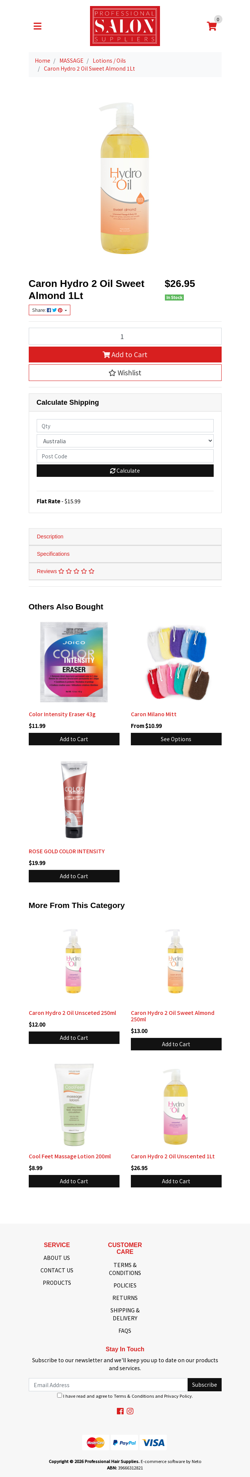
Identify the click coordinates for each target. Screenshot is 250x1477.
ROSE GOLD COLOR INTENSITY (67, 851)
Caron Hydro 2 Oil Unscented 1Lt (173, 1156)
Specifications (53, 554)
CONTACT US (56, 1270)
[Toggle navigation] (37, 26)
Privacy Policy (178, 1396)
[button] (125, 372)
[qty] (125, 425)
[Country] (125, 440)
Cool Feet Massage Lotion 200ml (70, 1156)
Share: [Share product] (48, 310)
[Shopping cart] (212, 26)
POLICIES (125, 1285)
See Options (176, 739)
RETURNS (125, 1297)
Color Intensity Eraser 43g (62, 714)
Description (50, 536)
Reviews (66, 571)
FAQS (124, 1330)
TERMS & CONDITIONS (125, 1269)
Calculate (125, 470)
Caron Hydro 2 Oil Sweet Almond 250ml (172, 1016)
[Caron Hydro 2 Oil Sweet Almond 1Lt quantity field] (125, 336)
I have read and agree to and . (125, 1396)
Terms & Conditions (134, 1396)
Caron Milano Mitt (154, 714)
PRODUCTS (57, 1282)
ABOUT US (56, 1257)
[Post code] (125, 456)
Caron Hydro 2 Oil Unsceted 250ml (72, 1012)
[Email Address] (108, 1384)
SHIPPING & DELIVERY (125, 1314)
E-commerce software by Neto (171, 1461)
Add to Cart (125, 354)
